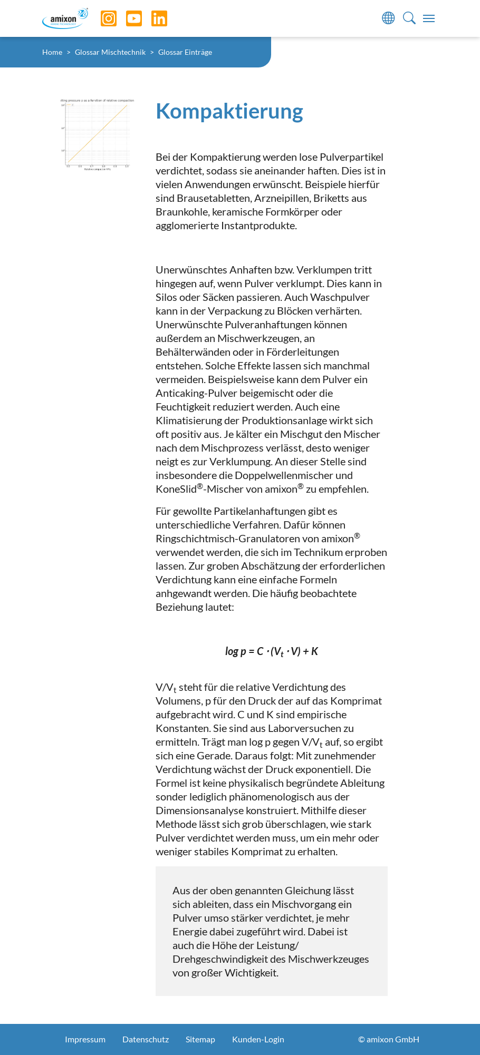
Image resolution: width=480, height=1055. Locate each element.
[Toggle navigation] (429, 18)
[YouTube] (126, 18)
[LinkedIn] (151, 18)
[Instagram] (100, 18)
